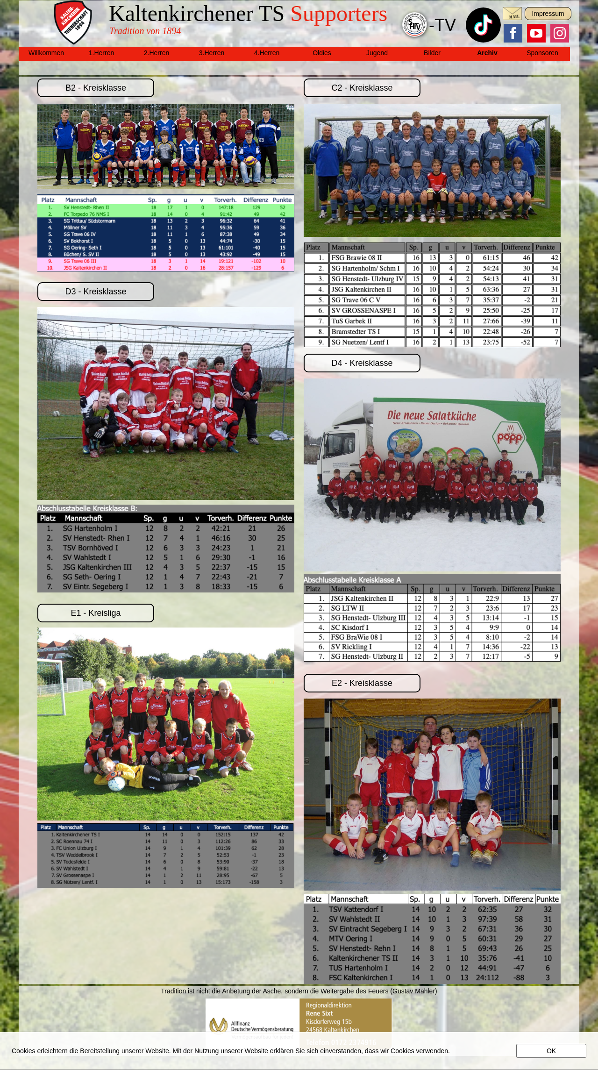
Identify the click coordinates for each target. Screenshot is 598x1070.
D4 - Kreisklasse (361, 363)
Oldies (322, 53)
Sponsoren (542, 53)
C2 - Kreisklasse (361, 88)
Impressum (548, 13)
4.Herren (266, 53)
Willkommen (46, 53)
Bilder (432, 53)
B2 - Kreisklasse (95, 88)
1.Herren (101, 53)
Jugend (377, 53)
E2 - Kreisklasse (362, 683)
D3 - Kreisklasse (95, 291)
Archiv (487, 53)
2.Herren (156, 53)
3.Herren (211, 53)
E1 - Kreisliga (96, 613)
